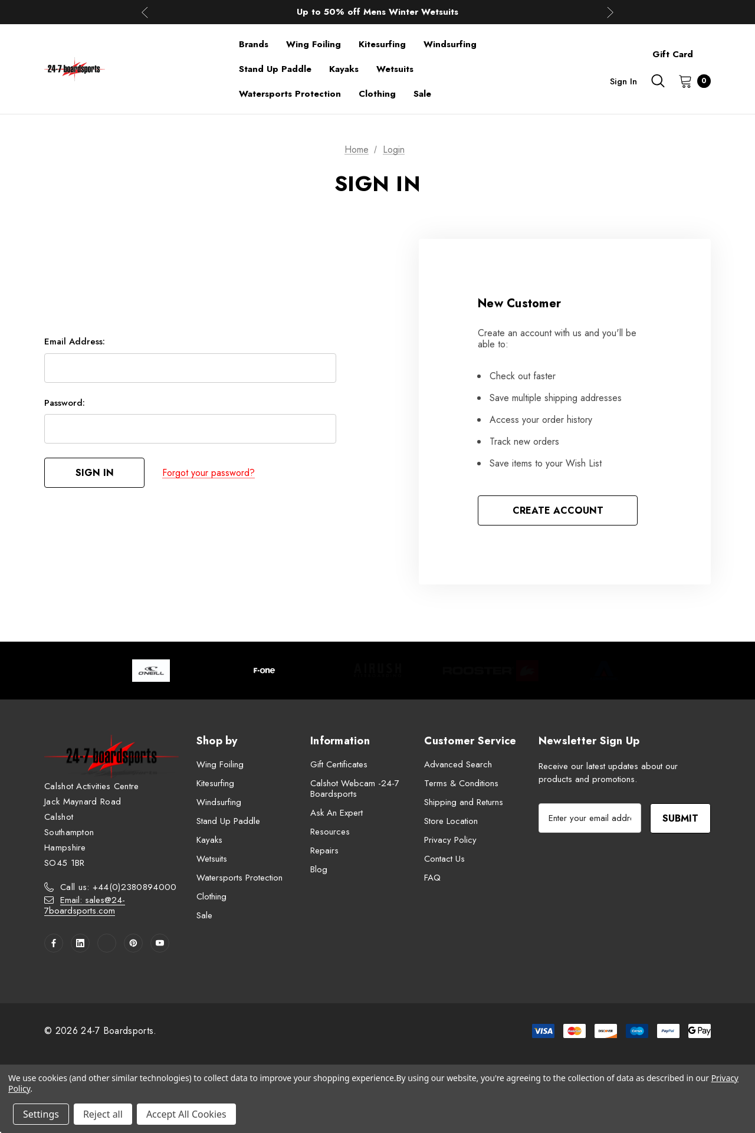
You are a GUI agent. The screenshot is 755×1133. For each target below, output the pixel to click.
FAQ (432, 877)
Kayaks (209, 839)
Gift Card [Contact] (672, 54)
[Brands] (253, 44)
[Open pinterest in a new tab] (133, 943)
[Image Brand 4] (491, 670)
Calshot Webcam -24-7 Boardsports (354, 788)
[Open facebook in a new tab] (53, 943)
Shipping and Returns (463, 802)
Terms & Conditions (461, 783)
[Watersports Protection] (290, 93)
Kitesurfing (215, 783)
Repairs (324, 850)
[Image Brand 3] (377, 670)
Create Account (558, 510)
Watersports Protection (239, 877)
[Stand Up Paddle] (275, 69)
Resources (330, 831)
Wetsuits (211, 858)
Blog (318, 869)
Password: (64, 402)
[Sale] (422, 93)
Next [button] (610, 12)
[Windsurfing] (450, 44)
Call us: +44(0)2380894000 (118, 887)
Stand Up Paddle (228, 821)
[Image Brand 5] (604, 670)
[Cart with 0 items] (691, 81)
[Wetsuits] (394, 69)
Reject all (103, 1114)
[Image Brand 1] (151, 670)
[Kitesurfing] (382, 44)
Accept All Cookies (186, 1114)
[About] (711, 49)
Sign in (623, 81)
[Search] (657, 81)
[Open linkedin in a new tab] (80, 943)
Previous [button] (145, 12)
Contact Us (444, 858)
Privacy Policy (450, 839)
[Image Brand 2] (264, 670)
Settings (41, 1114)
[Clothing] (377, 93)
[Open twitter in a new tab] (106, 943)
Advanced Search (458, 764)
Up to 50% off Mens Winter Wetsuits (377, 11)
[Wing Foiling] (313, 44)
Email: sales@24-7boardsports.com (84, 905)
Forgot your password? (208, 472)
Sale (204, 915)
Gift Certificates (338, 764)
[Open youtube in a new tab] (159, 943)
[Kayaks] (343, 69)
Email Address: (74, 341)
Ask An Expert (336, 812)
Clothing (211, 896)
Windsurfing (218, 802)
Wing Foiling (220, 764)
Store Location (451, 821)
